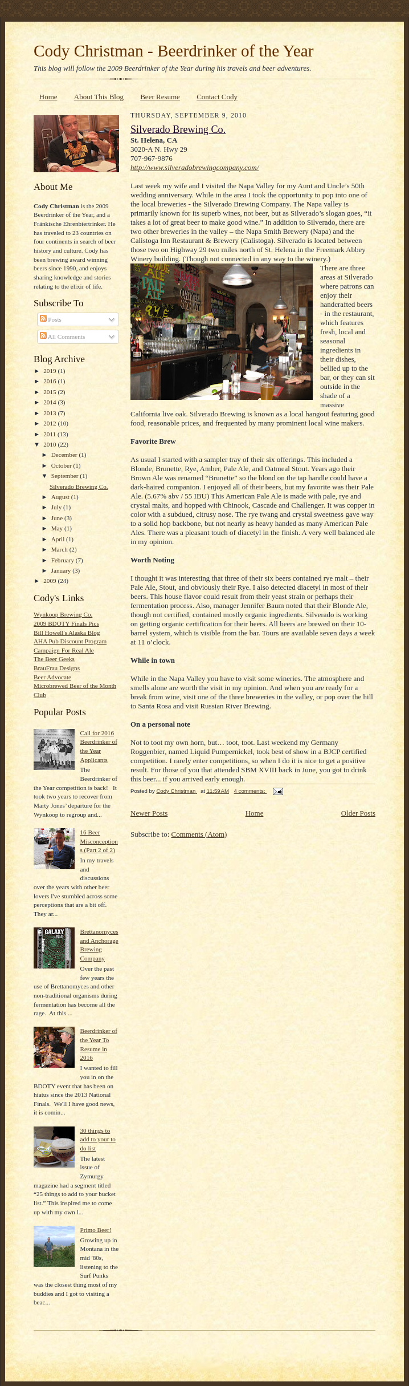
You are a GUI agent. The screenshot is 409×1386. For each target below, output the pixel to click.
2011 (50, 434)
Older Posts (358, 813)
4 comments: (250, 791)
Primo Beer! (95, 1229)
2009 (50, 580)
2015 (50, 391)
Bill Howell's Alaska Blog (67, 632)
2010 (50, 444)
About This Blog (99, 96)
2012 (50, 423)
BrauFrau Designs (57, 667)
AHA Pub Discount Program (70, 641)
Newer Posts (148, 813)
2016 (50, 381)
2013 (50, 413)
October (62, 465)
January (62, 570)
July (57, 507)
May (57, 528)
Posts (51, 319)
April (58, 539)
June (57, 517)
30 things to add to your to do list (97, 1139)
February (63, 560)
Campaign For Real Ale (64, 650)
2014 (50, 402)
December (65, 454)
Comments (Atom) (199, 834)
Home (48, 96)
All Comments (62, 336)
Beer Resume (160, 96)
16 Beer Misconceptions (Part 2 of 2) (98, 841)
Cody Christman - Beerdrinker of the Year (173, 51)
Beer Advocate (52, 677)
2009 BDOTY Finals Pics (66, 623)
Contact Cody (217, 96)
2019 (50, 370)
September (65, 475)
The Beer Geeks (54, 658)
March (60, 549)
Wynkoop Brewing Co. (63, 614)
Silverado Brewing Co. (79, 486)
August (61, 496)
